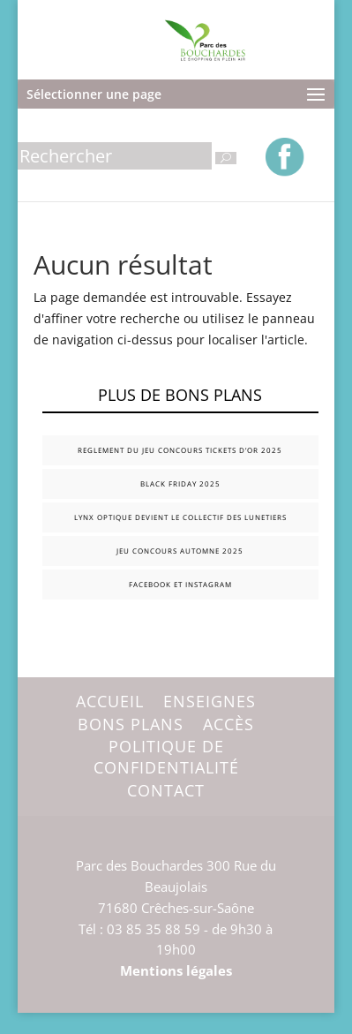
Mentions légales (176, 971)
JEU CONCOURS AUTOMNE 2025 (179, 550)
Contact (166, 790)
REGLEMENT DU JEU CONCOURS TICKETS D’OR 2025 (180, 450)
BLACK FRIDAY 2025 (180, 483)
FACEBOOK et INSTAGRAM (180, 584)
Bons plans (130, 724)
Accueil (110, 701)
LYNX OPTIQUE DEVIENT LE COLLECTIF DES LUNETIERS (180, 517)
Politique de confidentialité (166, 757)
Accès (228, 724)
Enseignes (209, 701)
